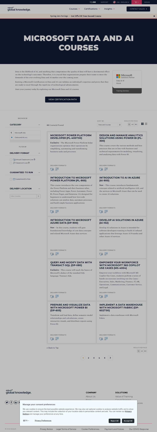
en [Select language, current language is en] (26, 421)
